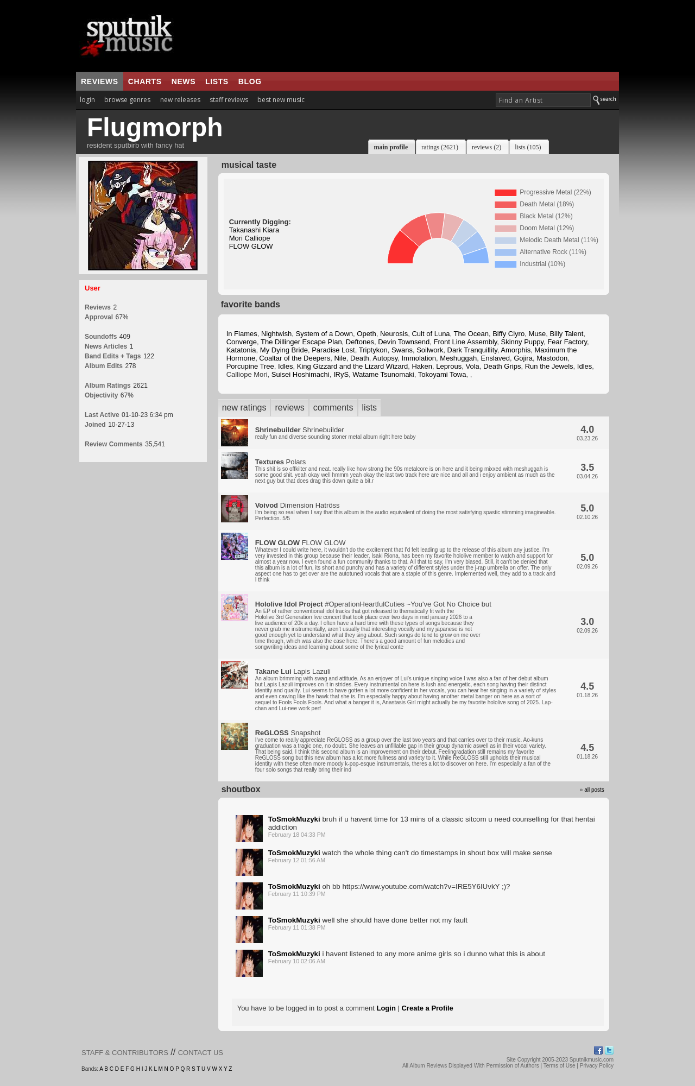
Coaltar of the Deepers (294, 358)
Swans (402, 350)
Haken (422, 366)
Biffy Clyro (508, 334)
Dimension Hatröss (405, 511)
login (87, 99)
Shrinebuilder (335, 433)
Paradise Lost (333, 350)
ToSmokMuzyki (294, 819)
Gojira (523, 358)
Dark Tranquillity (472, 350)
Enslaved (495, 358)
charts (145, 81)
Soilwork (429, 350)
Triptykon (373, 350)
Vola (472, 366)
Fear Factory (567, 342)
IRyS (341, 374)
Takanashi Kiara (254, 230)
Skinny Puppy (522, 342)
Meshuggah (458, 358)
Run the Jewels (549, 366)
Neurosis (394, 334)
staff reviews (229, 99)
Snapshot (403, 751)
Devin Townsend (403, 342)
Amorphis (515, 350)
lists (217, 81)
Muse (537, 334)
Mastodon (551, 358)
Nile (340, 358)
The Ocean (471, 334)
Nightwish (276, 334)
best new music (281, 99)
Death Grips (502, 366)
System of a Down (324, 334)
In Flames (241, 334)
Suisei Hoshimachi (300, 374)
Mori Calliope (249, 238)
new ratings (244, 407)
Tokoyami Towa (442, 374)
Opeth (366, 334)
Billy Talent (566, 334)
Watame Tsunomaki (383, 374)
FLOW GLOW (251, 246)
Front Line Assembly (465, 342)
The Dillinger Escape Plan (301, 342)
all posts (594, 790)
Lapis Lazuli (406, 689)
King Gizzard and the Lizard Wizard (352, 366)
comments (333, 407)
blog (250, 81)
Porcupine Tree (250, 366)
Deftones (360, 342)
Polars (405, 471)
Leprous (449, 366)
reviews (99, 81)
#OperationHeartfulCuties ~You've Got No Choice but (373, 625)
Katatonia (241, 350)
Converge (241, 342)
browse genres (127, 99)
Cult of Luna (431, 334)
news (183, 81)
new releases (180, 99)
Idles (285, 366)
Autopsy (384, 358)
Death (359, 358)
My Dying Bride (284, 350)
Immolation (419, 358)
